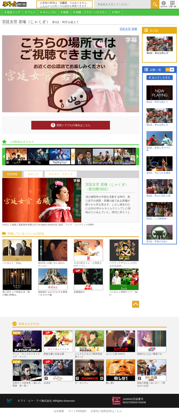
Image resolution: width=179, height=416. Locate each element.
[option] (16, 156)
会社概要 (59, 411)
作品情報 (12, 174)
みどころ (33, 174)
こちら (43, 6)
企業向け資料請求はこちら (106, 411)
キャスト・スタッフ (61, 174)
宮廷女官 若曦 (128, 28)
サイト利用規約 (77, 411)
